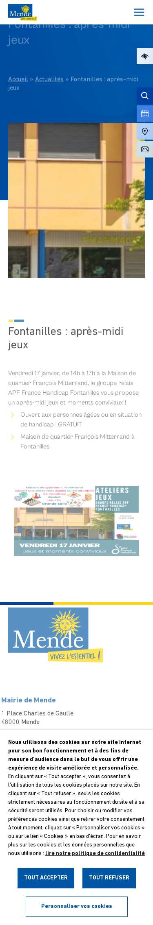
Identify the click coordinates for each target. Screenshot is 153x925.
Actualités (49, 64)
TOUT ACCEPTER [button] (46, 878)
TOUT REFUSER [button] (109, 878)
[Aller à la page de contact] (145, 149)
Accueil (18, 64)
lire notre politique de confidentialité (95, 854)
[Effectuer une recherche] (145, 95)
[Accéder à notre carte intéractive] (145, 131)
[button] (145, 56)
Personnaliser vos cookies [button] (76, 906)
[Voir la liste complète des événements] (145, 113)
